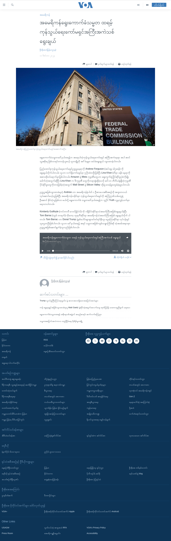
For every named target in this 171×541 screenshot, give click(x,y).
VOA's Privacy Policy (96, 527)
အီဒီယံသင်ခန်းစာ (8, 435)
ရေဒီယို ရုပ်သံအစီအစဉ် (11, 473)
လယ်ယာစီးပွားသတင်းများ (54, 402)
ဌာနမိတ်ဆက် (7, 495)
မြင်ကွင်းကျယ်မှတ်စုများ (96, 385)
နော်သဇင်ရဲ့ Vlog (136, 473)
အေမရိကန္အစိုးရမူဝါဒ (52, 533)
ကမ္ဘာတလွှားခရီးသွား (95, 390)
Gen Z (132, 396)
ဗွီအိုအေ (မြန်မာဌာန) (48, 50)
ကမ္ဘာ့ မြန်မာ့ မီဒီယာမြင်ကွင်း (13, 419)
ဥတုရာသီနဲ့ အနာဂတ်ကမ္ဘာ (54, 385)
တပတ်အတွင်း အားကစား (54, 396)
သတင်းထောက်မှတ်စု (10, 408)
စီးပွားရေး (48, 390)
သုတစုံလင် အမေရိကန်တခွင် (140, 390)
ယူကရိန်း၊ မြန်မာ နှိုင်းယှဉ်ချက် (56, 408)
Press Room (7, 533)
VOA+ (4, 511)
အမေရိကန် (45, 15)
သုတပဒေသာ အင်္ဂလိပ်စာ (139, 435)
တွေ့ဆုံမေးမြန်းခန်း (51, 479)
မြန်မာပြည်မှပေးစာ (94, 379)
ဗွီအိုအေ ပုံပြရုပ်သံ (94, 479)
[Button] (87, 64)
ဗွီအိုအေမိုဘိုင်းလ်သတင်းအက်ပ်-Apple (59, 511)
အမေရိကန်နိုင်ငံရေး (9, 402)
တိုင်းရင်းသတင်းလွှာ (137, 379)
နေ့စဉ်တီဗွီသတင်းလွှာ (10, 468)
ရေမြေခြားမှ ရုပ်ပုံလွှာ (95, 468)
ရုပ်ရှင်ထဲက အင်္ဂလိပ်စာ (96, 435)
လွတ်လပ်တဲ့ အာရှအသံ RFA (55, 527)
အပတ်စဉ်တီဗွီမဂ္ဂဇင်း (10, 479)
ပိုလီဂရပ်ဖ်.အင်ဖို (93, 473)
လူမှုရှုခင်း (48, 419)
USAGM (5, 527)
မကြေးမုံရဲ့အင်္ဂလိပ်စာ (52, 435)
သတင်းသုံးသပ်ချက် (9, 390)
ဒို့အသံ (131, 408)
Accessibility (92, 533)
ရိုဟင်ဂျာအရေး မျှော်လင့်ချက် (98, 419)
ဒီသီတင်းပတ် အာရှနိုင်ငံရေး (97, 396)
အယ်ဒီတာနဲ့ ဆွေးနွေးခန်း (11, 379)
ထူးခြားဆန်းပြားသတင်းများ (55, 414)
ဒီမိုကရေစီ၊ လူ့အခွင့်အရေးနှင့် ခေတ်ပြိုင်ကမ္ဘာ (19, 385)
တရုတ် (4, 357)
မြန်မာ (4, 339)
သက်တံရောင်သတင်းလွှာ (139, 414)
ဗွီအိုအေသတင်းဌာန (53, 241)
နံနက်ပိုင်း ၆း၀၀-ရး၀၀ (11, 451)
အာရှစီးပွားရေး (92, 402)
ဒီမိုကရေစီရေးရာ (8, 396)
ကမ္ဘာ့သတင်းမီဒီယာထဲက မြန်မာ (14, 414)
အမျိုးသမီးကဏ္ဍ (93, 414)
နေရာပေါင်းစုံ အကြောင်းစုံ (139, 402)
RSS (46, 339)
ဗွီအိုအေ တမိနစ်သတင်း (138, 468)
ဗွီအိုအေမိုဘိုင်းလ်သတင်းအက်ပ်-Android (103, 511)
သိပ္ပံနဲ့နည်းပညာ (50, 379)
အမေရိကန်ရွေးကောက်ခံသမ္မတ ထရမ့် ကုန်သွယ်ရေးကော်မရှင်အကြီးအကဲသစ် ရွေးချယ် (81, 237)
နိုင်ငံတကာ (6, 345)
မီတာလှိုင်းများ (49, 495)
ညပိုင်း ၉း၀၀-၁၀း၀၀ (52, 451)
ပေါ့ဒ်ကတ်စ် (48, 345)
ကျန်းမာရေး (91, 408)
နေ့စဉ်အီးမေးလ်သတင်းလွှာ (54, 351)
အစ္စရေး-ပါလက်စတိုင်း (11, 363)
